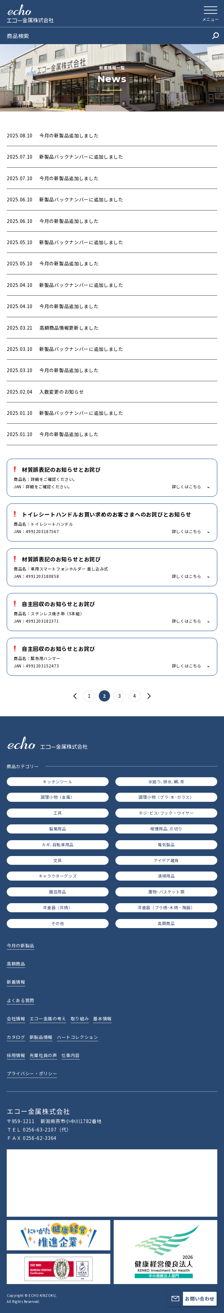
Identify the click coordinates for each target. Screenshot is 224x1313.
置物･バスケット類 (166, 891)
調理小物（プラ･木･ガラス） (166, 797)
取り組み (80, 1018)
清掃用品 (166, 876)
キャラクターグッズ (58, 876)
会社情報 (16, 1018)
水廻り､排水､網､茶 (166, 781)
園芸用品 (57, 891)
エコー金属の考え (48, 1018)
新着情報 (16, 982)
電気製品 (166, 844)
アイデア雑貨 (166, 860)
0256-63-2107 (40, 1129)
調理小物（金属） (58, 797)
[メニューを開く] (210, 13)
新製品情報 (41, 1037)
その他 (57, 923)
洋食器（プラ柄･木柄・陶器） (166, 907)
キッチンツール (57, 781)
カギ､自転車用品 (58, 844)
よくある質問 (20, 1000)
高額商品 (166, 923)
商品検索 (113, 36)
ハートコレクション (77, 1037)
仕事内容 (71, 1055)
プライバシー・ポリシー (32, 1073)
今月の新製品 (20, 945)
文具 (57, 860)
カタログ (16, 1037)
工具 (57, 813)
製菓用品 (57, 828)
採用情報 (16, 1055)
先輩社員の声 (43, 1055)
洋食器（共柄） (57, 907)
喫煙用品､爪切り (166, 828)
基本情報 (102, 1018)
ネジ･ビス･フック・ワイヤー (166, 813)
